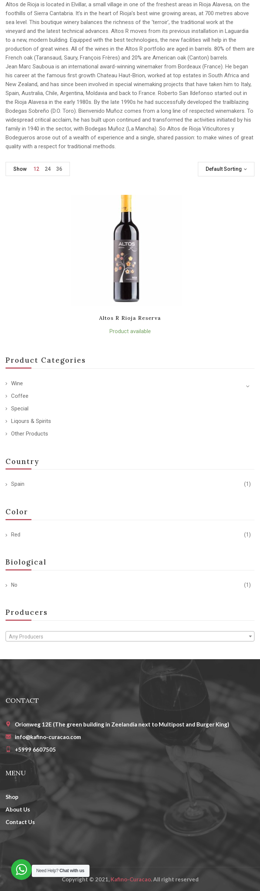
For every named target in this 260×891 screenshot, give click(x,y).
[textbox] (130, 636)
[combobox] (130, 636)
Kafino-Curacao (131, 879)
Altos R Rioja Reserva (130, 318)
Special (19, 408)
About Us (18, 809)
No (14, 585)
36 (59, 169)
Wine (17, 383)
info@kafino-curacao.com (48, 737)
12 (36, 169)
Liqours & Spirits (31, 421)
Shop (12, 796)
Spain (17, 484)
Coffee (19, 396)
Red (15, 535)
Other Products (29, 433)
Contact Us (20, 822)
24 (48, 169)
